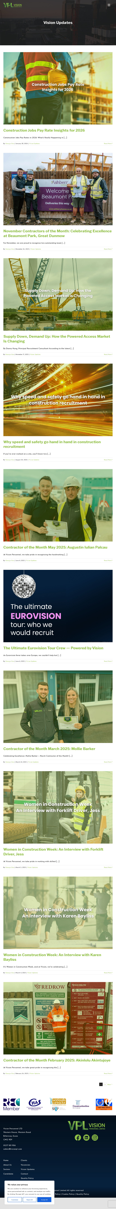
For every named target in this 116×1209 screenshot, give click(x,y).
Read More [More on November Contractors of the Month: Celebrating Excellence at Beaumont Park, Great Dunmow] (107, 249)
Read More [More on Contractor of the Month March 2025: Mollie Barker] (107, 762)
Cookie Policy (68, 1194)
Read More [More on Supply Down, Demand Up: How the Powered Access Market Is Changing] (107, 354)
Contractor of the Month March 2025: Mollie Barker (49, 748)
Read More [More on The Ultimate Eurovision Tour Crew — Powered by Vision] (107, 661)
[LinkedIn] (86, 1137)
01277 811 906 (9, 1145)
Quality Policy (82, 1194)
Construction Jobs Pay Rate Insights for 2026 (44, 130)
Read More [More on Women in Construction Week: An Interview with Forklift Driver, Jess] (107, 867)
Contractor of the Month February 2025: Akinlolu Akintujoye (56, 1060)
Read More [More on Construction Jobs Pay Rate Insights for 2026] (107, 143)
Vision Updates (34, 143)
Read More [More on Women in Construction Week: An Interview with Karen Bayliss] (107, 972)
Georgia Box (10, 143)
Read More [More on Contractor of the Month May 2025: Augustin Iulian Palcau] (107, 560)
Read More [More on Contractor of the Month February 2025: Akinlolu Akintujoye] (107, 1073)
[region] (29, 1192)
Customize (14, 1200)
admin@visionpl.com (12, 1148)
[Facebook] (78, 1137)
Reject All (30, 1200)
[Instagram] (95, 1137)
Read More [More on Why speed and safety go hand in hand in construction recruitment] (107, 459)
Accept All (44, 1200)
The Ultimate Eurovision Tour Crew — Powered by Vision (53, 648)
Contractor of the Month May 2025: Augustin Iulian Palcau (55, 547)
